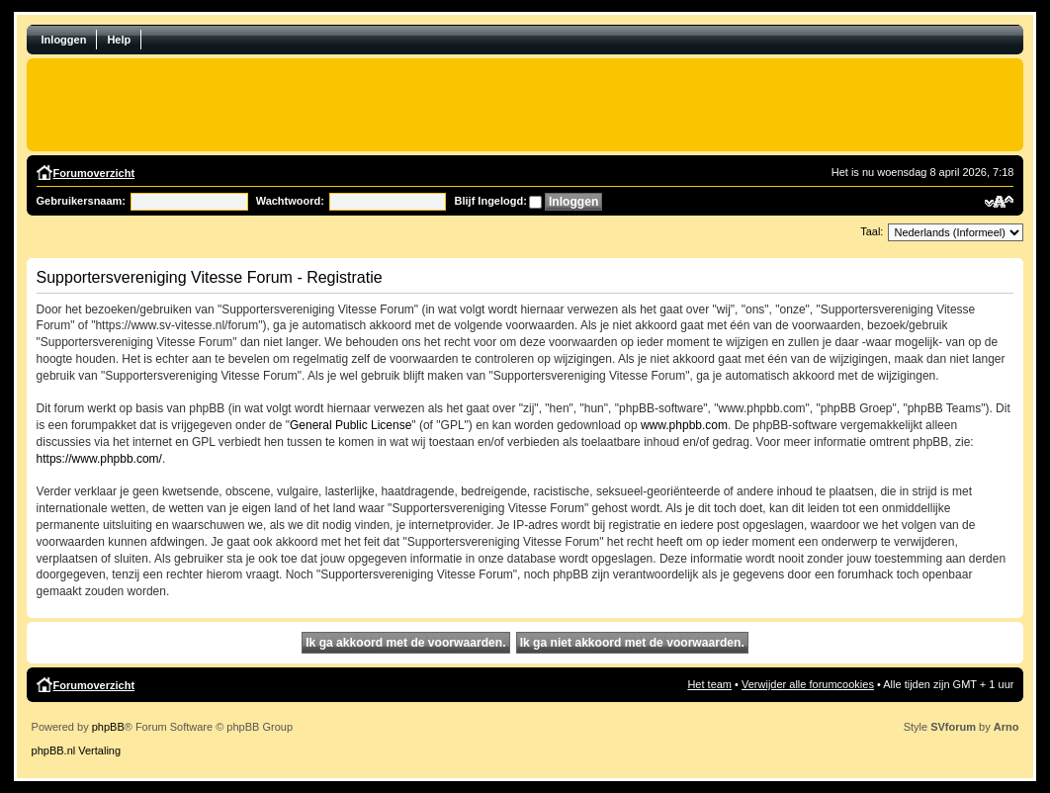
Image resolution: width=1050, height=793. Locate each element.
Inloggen (64, 39)
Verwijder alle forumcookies (808, 684)
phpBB (108, 727)
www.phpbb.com (684, 425)
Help (119, 39)
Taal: (871, 231)
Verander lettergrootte (999, 202)
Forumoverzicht (94, 173)
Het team (709, 684)
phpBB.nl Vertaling (77, 750)
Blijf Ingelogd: (491, 201)
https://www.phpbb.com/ (99, 459)
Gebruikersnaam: (81, 201)
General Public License (350, 425)
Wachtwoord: (290, 201)
